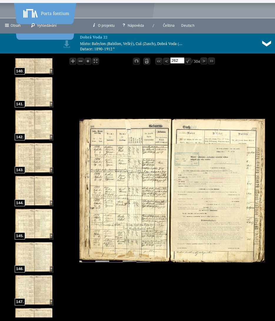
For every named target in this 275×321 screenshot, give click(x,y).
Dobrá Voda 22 (93, 37)
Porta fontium (45, 12)
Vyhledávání (43, 25)
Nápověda (132, 25)
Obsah (12, 25)
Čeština (168, 25)
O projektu (103, 25)
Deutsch (187, 25)
